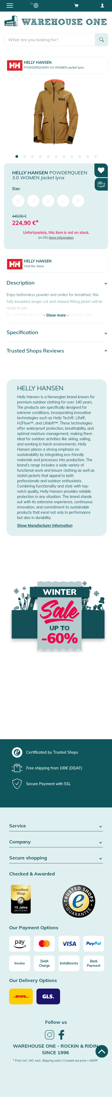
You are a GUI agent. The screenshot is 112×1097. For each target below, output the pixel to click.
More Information (61, 237)
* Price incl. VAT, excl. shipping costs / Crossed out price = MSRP (55, 1060)
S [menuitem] (33, 200)
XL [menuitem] (78, 200)
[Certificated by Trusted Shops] (32, 902)
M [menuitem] (48, 200)
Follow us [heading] (56, 1022)
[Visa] (68, 944)
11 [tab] (95, 156)
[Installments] (68, 963)
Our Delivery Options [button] (33, 980)
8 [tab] (71, 156)
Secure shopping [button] (56, 858)
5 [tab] (48, 156)
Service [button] (56, 826)
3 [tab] (32, 156)
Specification (22, 332)
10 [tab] (87, 156)
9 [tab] (79, 156)
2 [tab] (24, 156)
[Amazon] (19, 944)
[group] (55, 752)
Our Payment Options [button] (33, 928)
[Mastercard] (44, 944)
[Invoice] (19, 963)
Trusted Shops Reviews (35, 350)
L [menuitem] (63, 200)
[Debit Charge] (44, 963)
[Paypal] (93, 944)
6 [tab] (56, 156)
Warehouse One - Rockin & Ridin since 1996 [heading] (55, 1049)
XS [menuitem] (18, 200)
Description (21, 282)
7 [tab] (64, 156)
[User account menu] (102, 5)
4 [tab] (40, 156)
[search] (49, 39)
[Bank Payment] (93, 963)
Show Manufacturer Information (44, 525)
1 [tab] (16, 156)
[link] (49, 1038)
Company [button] (56, 842)
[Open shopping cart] (76, 5)
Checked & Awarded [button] (32, 874)
